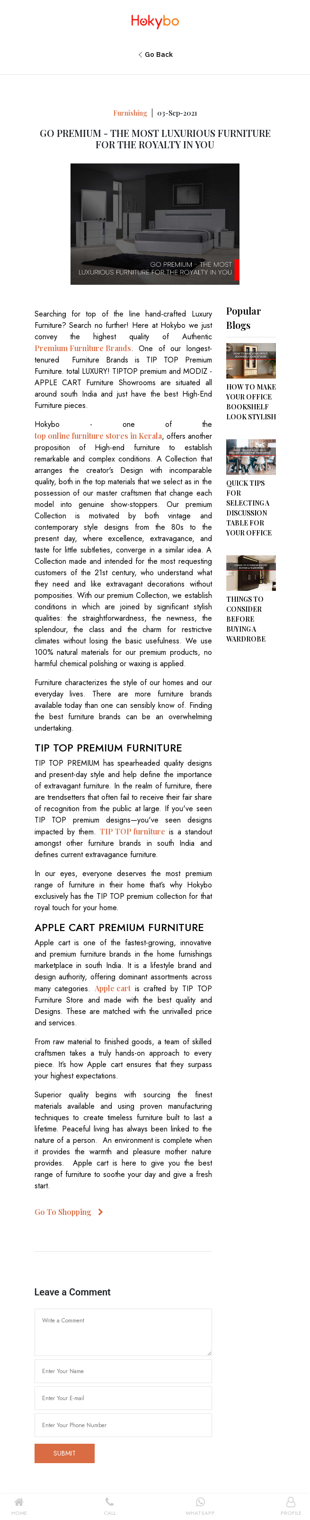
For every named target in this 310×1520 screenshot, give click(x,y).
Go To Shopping (69, 1212)
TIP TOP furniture (132, 831)
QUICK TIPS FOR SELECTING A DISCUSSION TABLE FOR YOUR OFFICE (249, 508)
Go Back (159, 54)
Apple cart (113, 988)
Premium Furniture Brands (83, 348)
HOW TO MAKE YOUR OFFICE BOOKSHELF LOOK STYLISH (251, 401)
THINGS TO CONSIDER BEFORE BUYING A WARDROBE (246, 619)
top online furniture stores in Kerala (98, 436)
